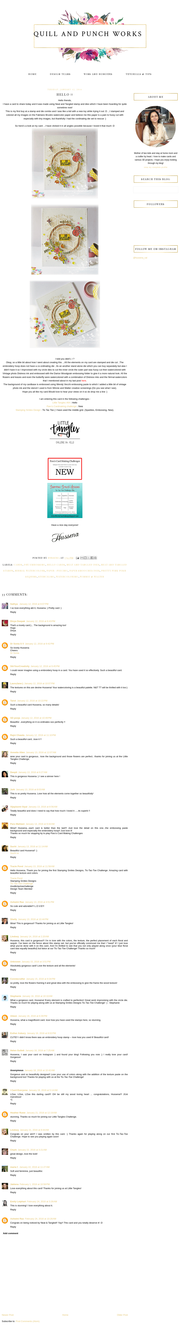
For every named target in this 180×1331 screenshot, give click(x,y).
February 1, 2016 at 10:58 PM (35, 1184)
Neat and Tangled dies (83, 564)
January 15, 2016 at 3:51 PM (36, 961)
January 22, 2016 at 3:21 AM (32, 1149)
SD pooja (15, 718)
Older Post (122, 1315)
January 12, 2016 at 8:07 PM (33, 604)
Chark (13, 1149)
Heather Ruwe (17, 1112)
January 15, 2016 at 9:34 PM (40, 979)
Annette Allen (17, 752)
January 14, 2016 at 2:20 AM (34, 936)
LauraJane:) (16, 683)
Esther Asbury (18, 1033)
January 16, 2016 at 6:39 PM (32, 1016)
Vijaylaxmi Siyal (18, 806)
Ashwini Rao (17, 902)
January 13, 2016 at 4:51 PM (39, 902)
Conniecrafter (17, 979)
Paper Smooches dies (84, 570)
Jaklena (14, 1184)
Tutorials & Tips (139, 73)
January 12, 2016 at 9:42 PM (39, 643)
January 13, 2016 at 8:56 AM (42, 806)
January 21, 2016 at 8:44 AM (34, 1130)
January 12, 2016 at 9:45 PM (45, 666)
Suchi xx (14, 853)
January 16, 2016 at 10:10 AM (37, 996)
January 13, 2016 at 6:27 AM (32, 772)
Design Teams (61, 73)
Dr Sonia (14, 653)
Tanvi (13, 700)
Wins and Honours (98, 73)
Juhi (12, 789)
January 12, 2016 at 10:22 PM (32, 700)
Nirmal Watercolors (30, 570)
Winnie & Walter (92, 576)
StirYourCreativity (20, 666)
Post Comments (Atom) (28, 1321)
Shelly (13, 919)
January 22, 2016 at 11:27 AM (34, 1167)
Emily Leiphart (18, 1201)
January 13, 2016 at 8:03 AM (30, 789)
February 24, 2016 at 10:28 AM (40, 1218)
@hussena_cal (140, 258)
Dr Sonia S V (17, 643)
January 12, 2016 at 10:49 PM (36, 718)
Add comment (10, 1233)
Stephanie (15, 996)
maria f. (14, 1167)
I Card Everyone (19, 1090)
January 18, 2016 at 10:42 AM (39, 1070)
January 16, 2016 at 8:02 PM (41, 1033)
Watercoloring (67, 576)
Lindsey (14, 936)
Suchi (13, 846)
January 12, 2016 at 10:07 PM (39, 683)
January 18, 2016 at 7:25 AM (39, 1050)
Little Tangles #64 (61, 402)
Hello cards (56, 564)
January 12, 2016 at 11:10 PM (40, 735)
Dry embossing (34, 564)
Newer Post (8, 1315)
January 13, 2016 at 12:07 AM (41, 752)
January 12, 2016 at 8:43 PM (40, 621)
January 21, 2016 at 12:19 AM (42, 1112)
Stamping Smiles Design (28, 410)
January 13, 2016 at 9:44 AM (40, 824)
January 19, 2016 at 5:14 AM (43, 1090)
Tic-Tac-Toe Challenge (21, 883)
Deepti (13, 772)
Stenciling (46, 576)
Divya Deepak (17, 621)
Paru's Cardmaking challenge (61, 406)
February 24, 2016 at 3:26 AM (42, 1201)
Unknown (15, 961)
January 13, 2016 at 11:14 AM (33, 846)
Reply (13, 612)
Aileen (13, 1016)
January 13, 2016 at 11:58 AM (39, 866)
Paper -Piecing (57, 570)
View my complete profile (155, 167)
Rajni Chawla (17, 735)
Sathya (14, 604)
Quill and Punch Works (88, 34)
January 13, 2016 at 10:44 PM (33, 919)
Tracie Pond (16, 866)
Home (32, 73)
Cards (18, 564)
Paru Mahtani (17, 824)
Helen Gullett (17, 1050)
